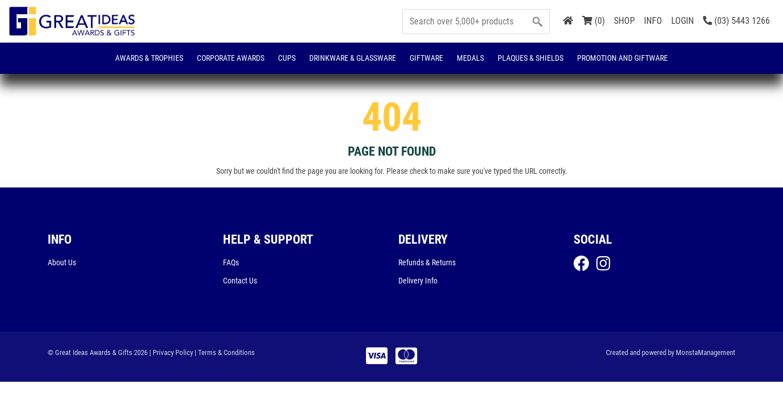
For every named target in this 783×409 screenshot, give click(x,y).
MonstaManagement (705, 352)
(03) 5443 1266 (736, 20)
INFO (653, 20)
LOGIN (682, 20)
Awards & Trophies (149, 57)
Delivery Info (417, 280)
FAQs (231, 262)
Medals (470, 57)
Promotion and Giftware (622, 57)
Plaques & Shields (530, 57)
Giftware (426, 57)
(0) (593, 20)
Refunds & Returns (427, 262)
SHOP (624, 20)
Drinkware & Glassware (352, 57)
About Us (62, 262)
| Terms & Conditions (225, 352)
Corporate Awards (230, 57)
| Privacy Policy (171, 352)
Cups (287, 57)
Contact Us (240, 280)
